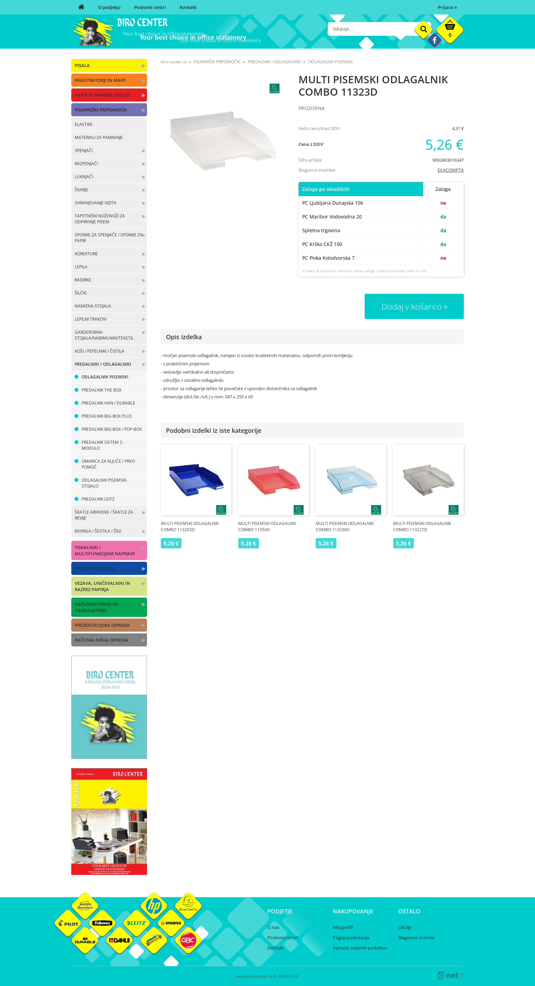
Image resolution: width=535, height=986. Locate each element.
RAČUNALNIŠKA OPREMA (101, 640)
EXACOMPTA (451, 170)
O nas (273, 927)
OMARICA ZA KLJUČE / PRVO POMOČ (108, 464)
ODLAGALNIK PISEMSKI (105, 377)
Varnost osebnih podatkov (360, 948)
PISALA (82, 65)
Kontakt (188, 7)
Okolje (404, 927)
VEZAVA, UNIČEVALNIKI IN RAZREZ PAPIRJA (102, 586)
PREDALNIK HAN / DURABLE (108, 403)
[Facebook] (434, 40)
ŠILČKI (80, 293)
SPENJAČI (84, 150)
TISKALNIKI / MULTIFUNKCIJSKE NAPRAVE (105, 550)
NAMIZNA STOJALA (93, 306)
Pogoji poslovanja (351, 937)
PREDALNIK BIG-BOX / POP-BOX (112, 429)
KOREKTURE (86, 254)
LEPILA (81, 267)
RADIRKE (83, 280)
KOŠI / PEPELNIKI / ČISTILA (99, 351)
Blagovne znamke (416, 937)
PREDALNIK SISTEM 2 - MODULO (103, 445)
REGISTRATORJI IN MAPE (100, 80)
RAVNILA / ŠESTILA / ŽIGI (98, 531)
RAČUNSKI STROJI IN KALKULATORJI (96, 607)
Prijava (447, 7)
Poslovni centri (150, 7)
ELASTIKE (84, 124)
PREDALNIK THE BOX (102, 390)
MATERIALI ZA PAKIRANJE (99, 137)
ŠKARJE (81, 190)
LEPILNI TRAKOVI (90, 319)
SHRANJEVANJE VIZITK (95, 203)
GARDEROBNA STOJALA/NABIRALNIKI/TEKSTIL (104, 335)
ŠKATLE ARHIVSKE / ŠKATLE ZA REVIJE (104, 515)
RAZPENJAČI (86, 164)
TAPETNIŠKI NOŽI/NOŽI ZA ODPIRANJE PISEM (100, 219)
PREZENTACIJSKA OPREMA (102, 625)
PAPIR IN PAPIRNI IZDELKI (102, 95)
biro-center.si (173, 62)
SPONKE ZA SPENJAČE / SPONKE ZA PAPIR (109, 238)
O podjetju (109, 7)
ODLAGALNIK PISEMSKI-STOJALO (104, 483)
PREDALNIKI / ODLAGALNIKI (103, 364)
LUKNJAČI (84, 177)
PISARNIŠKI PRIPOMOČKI (101, 110)
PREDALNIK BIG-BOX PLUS (107, 416)
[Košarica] (450, 31)
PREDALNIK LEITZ (98, 499)
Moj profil (343, 927)
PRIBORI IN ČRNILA (95, 568)
